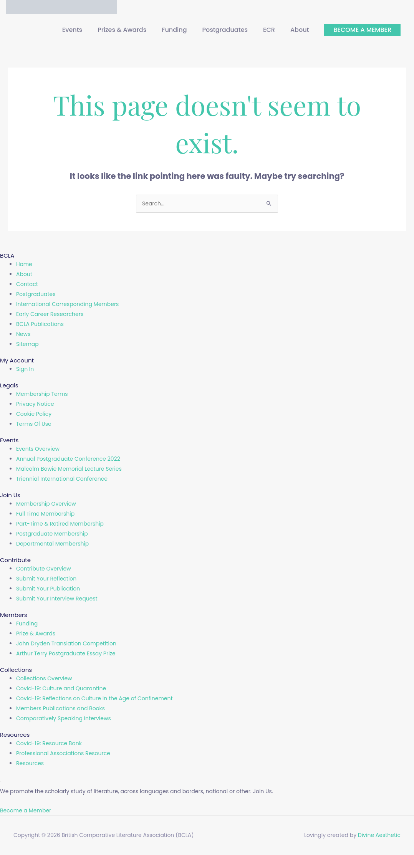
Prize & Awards (35, 634)
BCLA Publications (40, 324)
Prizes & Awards (122, 30)
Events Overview (38, 449)
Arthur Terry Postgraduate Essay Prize (66, 654)
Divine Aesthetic (379, 836)
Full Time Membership (45, 514)
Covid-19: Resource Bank (49, 744)
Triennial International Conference (62, 479)
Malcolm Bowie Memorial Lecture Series (69, 469)
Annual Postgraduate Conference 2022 (68, 459)
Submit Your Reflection (46, 579)
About (299, 30)
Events (72, 30)
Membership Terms (42, 394)
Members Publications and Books (60, 709)
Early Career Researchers (49, 314)
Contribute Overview (43, 569)
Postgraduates (225, 30)
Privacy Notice (35, 404)
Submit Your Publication (48, 589)
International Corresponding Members (67, 304)
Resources (30, 763)
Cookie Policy (33, 414)
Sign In (25, 369)
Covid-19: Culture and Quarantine (61, 689)
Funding (174, 30)
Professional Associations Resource (63, 753)
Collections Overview (44, 679)
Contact (27, 284)
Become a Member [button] (25, 811)
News (23, 334)
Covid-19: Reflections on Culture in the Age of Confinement (94, 699)
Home (24, 264)
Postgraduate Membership (52, 534)
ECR (269, 30)
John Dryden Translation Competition (66, 644)
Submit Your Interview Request (57, 599)
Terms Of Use (33, 424)
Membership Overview (46, 504)
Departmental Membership (52, 544)
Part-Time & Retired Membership (60, 524)
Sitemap (27, 344)
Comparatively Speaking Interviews (63, 719)
